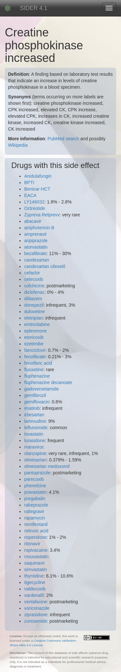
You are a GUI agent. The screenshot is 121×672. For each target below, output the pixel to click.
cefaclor (32, 272)
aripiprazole (35, 240)
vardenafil (34, 595)
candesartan (36, 259)
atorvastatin (35, 247)
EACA (30, 195)
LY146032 (34, 201)
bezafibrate (35, 253)
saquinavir (34, 563)
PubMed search (63, 138)
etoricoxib (34, 337)
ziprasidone (35, 614)
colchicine (34, 285)
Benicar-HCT (37, 189)
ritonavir (32, 543)
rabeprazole (36, 505)
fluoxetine (34, 369)
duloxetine (34, 311)
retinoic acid (36, 530)
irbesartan (34, 414)
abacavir (32, 221)
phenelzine (35, 485)
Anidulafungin (38, 176)
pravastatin (35, 492)
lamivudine (35, 421)
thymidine (34, 575)
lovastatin (33, 434)
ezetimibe (34, 343)
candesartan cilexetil (44, 266)
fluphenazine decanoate (48, 382)
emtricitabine (37, 324)
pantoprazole (37, 472)
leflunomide (35, 427)
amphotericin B (39, 227)
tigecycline (34, 582)
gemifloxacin (36, 401)
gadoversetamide (41, 388)
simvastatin (35, 569)
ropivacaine (35, 550)
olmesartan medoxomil (47, 466)
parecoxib (34, 479)
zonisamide (35, 621)
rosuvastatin (36, 556)
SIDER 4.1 (33, 8)
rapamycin (34, 517)
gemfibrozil (35, 395)
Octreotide (34, 208)
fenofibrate (34, 356)
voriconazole (37, 608)
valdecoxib (34, 588)
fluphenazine (37, 376)
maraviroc (34, 447)
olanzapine (35, 453)
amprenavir (35, 234)
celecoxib (33, 279)
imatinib (32, 408)
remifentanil (35, 524)
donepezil (34, 305)
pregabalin (34, 498)
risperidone (35, 537)
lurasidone (34, 440)
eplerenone (35, 330)
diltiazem (33, 298)
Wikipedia (18, 145)
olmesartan (35, 459)
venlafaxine (35, 601)
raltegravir (34, 511)
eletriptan (33, 318)
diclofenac (34, 292)
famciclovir (34, 350)
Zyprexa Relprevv (42, 214)
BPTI (29, 182)
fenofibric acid (38, 363)
